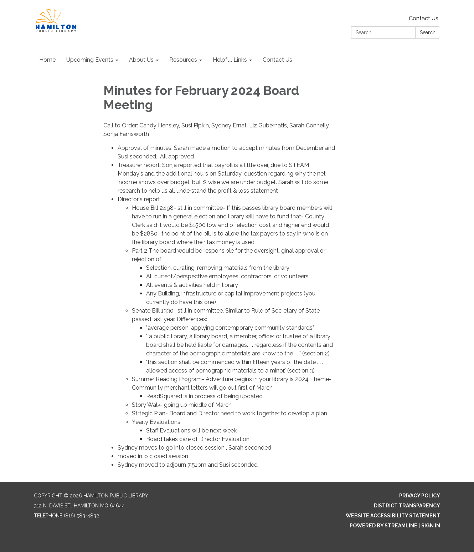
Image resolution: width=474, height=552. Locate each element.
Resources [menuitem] (183, 59)
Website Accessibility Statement (393, 515)
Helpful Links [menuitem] (230, 59)
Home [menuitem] (47, 59)
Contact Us (423, 18)
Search (428, 32)
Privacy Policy (419, 495)
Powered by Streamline (383, 525)
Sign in (430, 525)
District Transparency (407, 505)
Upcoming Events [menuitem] (89, 59)
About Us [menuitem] (141, 59)
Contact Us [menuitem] (277, 59)
